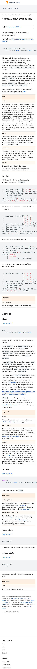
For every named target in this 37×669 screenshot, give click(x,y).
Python (30, 15)
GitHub (4, 647)
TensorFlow (5, 15)
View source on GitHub (12, 27)
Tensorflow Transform (9, 405)
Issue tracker (6, 661)
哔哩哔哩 (4, 653)
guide (24, 92)
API (12, 15)
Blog (3, 644)
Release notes (6, 664)
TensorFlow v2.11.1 (10, 8)
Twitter (4, 650)
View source (6, 323)
